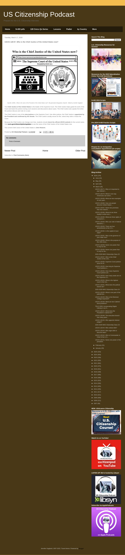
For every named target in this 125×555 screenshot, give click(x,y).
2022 (96, 360)
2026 (96, 175)
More (94, 29)
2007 (96, 403)
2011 (96, 392)
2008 (96, 400)
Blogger (81, 548)
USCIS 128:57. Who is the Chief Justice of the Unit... (105, 258)
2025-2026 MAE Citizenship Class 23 (107, 325)
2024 (96, 354)
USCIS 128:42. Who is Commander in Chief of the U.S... (107, 336)
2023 (96, 357)
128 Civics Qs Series (39, 29)
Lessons (57, 29)
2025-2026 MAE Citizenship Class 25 (107, 254)
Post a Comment (14, 141)
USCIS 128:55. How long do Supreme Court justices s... (107, 267)
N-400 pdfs (20, 29)
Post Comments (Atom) (21, 155)
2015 (96, 380)
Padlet (69, 29)
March (98, 187)
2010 (96, 395)
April (97, 184)
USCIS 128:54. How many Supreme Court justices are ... (107, 272)
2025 (96, 352)
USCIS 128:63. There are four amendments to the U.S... (105, 227)
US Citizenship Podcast (39, 14)
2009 (96, 398)
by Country (82, 29)
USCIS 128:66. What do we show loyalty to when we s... (106, 213)
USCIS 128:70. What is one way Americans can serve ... (105, 194)
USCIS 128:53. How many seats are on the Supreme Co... (108, 276)
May (97, 181)
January (98, 348)
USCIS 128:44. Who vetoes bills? (106, 328)
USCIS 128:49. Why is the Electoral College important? (106, 298)
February (99, 345)
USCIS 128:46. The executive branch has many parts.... (107, 316)
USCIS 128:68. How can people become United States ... (105, 204)
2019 (96, 369)
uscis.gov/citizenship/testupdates (19, 124)
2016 (96, 377)
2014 (96, 383)
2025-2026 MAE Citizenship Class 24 (107, 289)
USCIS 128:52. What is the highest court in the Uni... (106, 281)
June (97, 178)
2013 (96, 386)
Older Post (80, 151)
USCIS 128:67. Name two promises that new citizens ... (106, 208)
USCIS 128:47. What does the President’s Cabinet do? (105, 312)
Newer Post (10, 151)
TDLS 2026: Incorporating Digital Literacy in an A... (106, 307)
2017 (96, 375)
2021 (96, 363)
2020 (96, 366)
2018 (96, 372)
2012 (96, 389)
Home (7, 29)
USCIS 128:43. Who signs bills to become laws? (106, 331)
